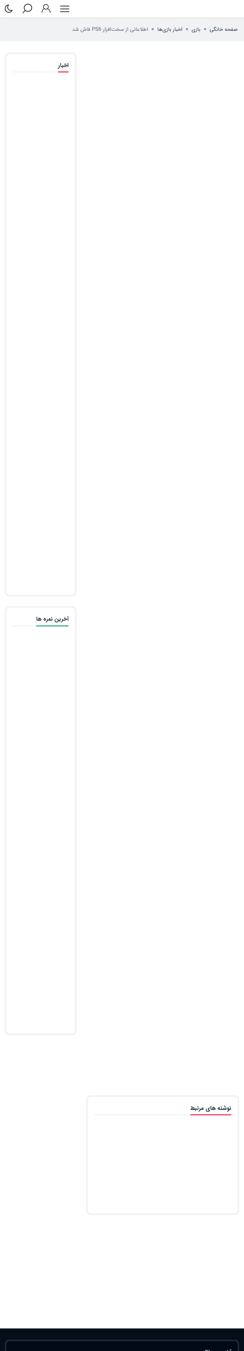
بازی (196, 29)
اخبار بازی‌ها (169, 29)
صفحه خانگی (224, 29)
